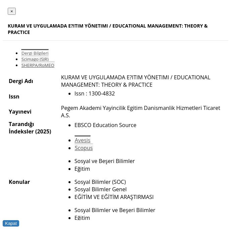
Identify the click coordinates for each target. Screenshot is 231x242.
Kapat (11, 223)
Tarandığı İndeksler (21, 127)
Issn (14, 96)
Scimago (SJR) (34, 59)
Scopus (84, 148)
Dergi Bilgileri (34, 53)
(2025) (43, 131)
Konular (19, 182)
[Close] (12, 11)
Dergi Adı (21, 81)
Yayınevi (20, 111)
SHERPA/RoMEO (37, 65)
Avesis (82, 140)
